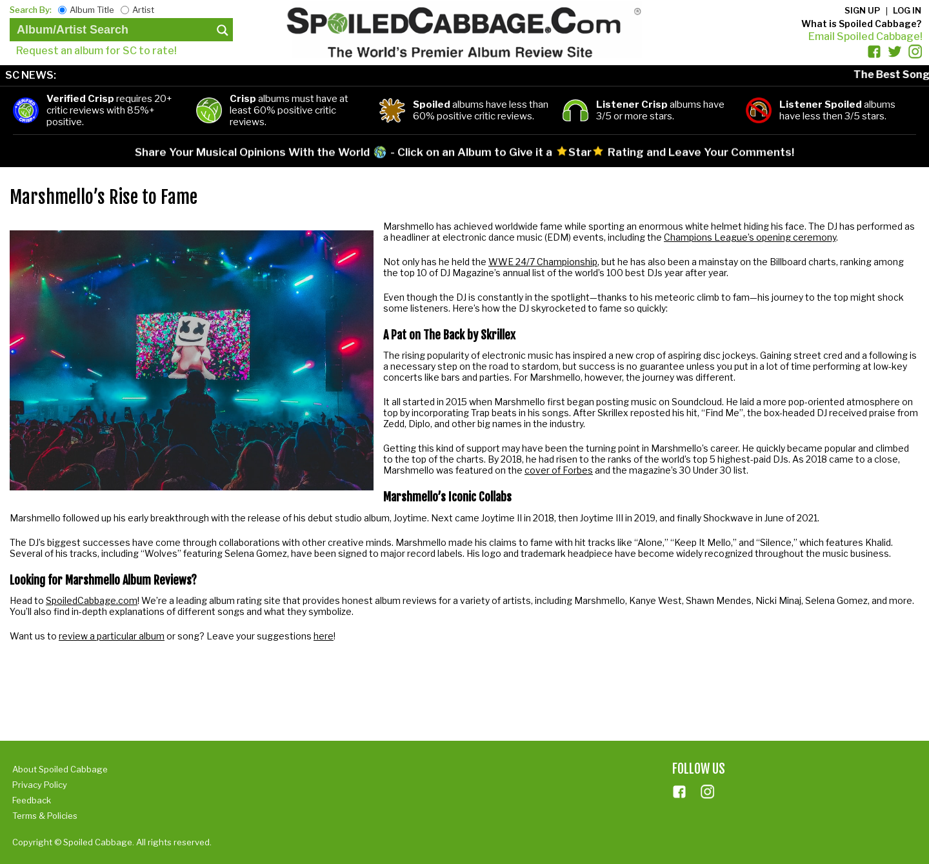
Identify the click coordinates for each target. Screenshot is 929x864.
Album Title (92, 10)
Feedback (31, 800)
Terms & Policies (44, 815)
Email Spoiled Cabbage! (865, 36)
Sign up (862, 10)
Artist (143, 10)
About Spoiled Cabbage (60, 769)
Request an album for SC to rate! (96, 51)
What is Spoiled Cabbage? (861, 23)
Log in (907, 10)
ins (708, 792)
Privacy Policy (39, 784)
